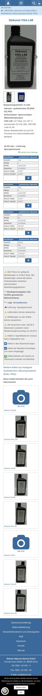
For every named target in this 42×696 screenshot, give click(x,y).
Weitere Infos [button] (21, 687)
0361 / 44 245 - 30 (23, 670)
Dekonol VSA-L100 (21, 428)
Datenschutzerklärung (21, 623)
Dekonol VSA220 (21, 399)
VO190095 (22, 223)
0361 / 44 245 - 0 (22, 665)
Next (36, 57)
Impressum (21, 641)
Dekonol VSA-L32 (21, 515)
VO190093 (22, 168)
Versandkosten (20, 303)
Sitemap (21, 650)
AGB (21, 636)
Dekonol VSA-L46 (21, 602)
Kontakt (21, 646)
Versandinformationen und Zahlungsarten (20, 632)
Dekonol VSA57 (21, 544)
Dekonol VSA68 (21, 486)
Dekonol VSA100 (21, 573)
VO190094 (22, 196)
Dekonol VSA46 (21, 457)
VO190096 (22, 251)
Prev (6, 57)
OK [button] (21, 692)
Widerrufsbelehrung (21, 627)
